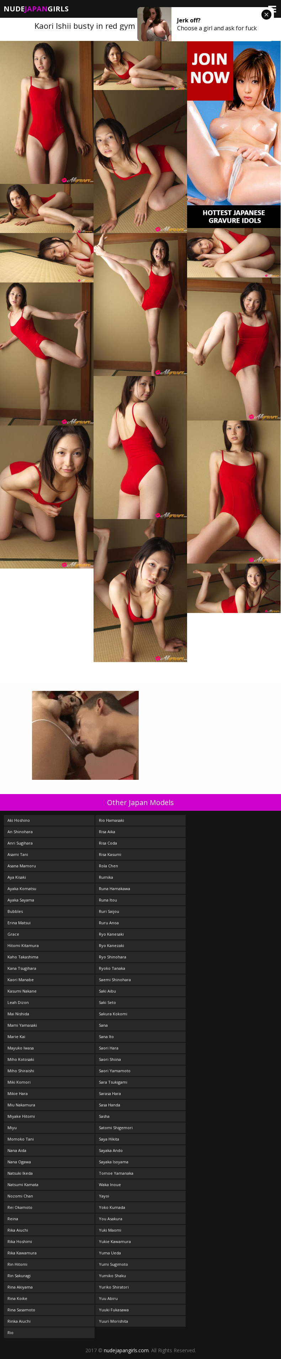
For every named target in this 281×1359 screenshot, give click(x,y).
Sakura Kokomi (113, 1013)
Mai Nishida (18, 1013)
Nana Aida (16, 1150)
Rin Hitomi (17, 1264)
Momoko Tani (20, 1139)
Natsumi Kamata (22, 1184)
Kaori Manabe (20, 979)
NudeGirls (36, 9)
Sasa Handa (109, 1104)
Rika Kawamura (22, 1252)
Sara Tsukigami (113, 1082)
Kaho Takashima (22, 956)
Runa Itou (108, 900)
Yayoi (104, 1196)
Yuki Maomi (110, 1230)
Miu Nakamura (21, 1104)
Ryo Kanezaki (111, 945)
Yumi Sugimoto (113, 1264)
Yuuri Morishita (113, 1321)
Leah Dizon (18, 1002)
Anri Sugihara (20, 843)
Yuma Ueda (110, 1252)
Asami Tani (17, 854)
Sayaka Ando (111, 1150)
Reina (12, 1218)
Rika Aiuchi (17, 1230)
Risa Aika (107, 831)
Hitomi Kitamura (23, 945)
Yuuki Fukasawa (114, 1309)
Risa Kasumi (110, 854)
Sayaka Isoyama (113, 1161)
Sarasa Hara (110, 1093)
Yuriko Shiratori (114, 1287)
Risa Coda (108, 843)
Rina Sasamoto (21, 1309)
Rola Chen (108, 865)
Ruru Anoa (109, 922)
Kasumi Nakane (22, 991)
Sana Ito (106, 1036)
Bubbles (15, 911)
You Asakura (110, 1218)
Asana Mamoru (21, 865)
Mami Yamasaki (22, 1025)
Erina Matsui (19, 922)
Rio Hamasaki (111, 820)
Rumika (106, 877)
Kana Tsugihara (21, 968)
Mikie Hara (17, 1093)
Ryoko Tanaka (112, 968)
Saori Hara (108, 1048)
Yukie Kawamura (115, 1241)
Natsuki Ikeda (20, 1173)
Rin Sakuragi (19, 1275)
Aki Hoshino (18, 820)
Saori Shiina (110, 1059)
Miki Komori (19, 1082)
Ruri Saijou (109, 911)
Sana (103, 1025)
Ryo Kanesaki (111, 934)
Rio (10, 1332)
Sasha (104, 1116)
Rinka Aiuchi (19, 1321)
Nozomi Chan (20, 1196)
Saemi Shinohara (115, 979)
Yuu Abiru (108, 1298)
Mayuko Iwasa (20, 1048)
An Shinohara (20, 831)
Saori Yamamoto (115, 1070)
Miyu (12, 1127)
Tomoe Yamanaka (116, 1173)
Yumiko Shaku (112, 1275)
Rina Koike (17, 1298)
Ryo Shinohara (112, 956)
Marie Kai (16, 1036)
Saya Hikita (109, 1139)
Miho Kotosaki (20, 1059)
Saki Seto (107, 1002)
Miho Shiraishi (20, 1070)
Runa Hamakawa (114, 888)
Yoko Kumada (112, 1207)
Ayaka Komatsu (21, 888)
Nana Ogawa (19, 1161)
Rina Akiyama (20, 1287)
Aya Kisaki (16, 877)
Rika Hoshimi (19, 1241)
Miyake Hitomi (21, 1116)
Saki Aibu (107, 991)
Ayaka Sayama (20, 900)
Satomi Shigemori (116, 1127)
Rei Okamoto (19, 1207)
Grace (13, 934)
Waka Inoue (110, 1184)
